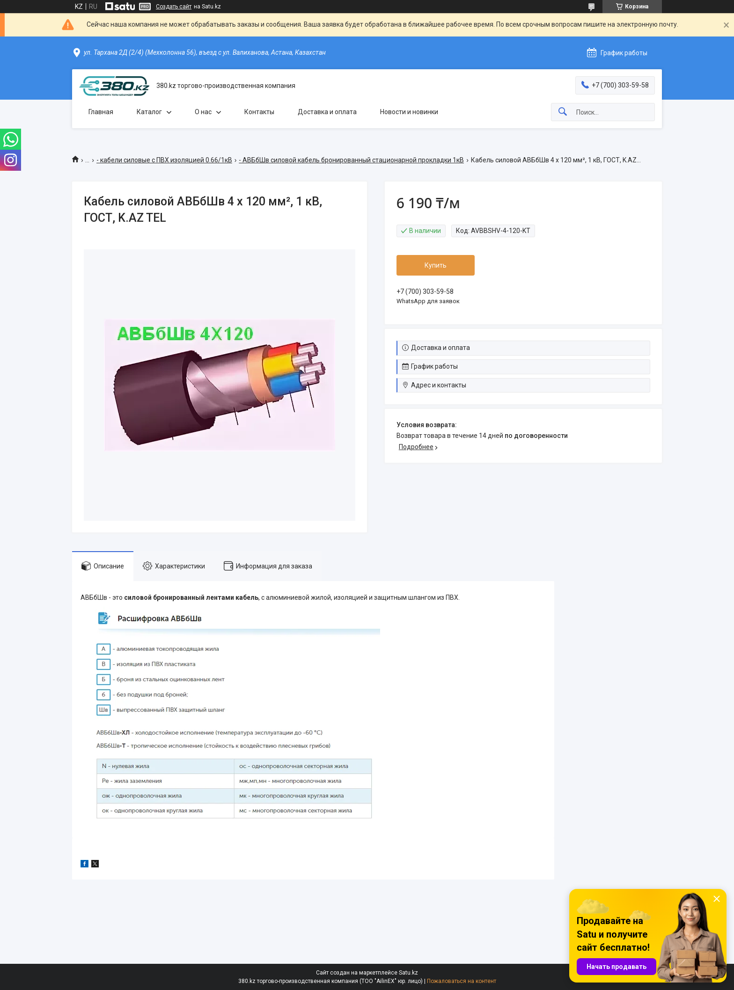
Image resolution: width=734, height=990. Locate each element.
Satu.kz (408, 972)
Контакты (259, 112)
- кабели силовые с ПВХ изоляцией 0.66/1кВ (164, 160)
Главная (100, 112)
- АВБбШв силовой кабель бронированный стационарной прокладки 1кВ (351, 160)
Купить (436, 265)
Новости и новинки (409, 112)
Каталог (149, 112)
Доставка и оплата (327, 112)
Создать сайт (173, 6)
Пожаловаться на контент (461, 981)
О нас (203, 112)
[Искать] (562, 112)
